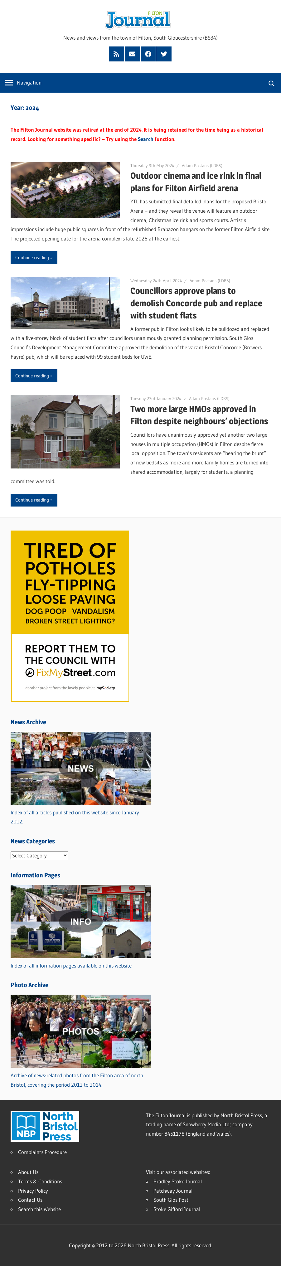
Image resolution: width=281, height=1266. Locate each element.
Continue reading (32, 257)
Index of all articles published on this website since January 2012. (81, 812)
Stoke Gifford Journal (176, 1209)
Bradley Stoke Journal (177, 1181)
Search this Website (39, 1209)
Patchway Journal (172, 1190)
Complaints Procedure (42, 1152)
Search (145, 139)
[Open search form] (272, 83)
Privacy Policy (33, 1190)
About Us (28, 1172)
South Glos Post (170, 1199)
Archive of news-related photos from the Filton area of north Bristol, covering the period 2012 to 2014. (81, 1075)
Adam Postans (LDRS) (202, 165)
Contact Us (30, 1199)
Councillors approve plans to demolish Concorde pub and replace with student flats (196, 302)
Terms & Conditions (40, 1181)
